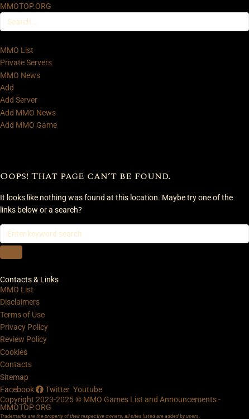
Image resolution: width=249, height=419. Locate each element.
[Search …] (124, 21)
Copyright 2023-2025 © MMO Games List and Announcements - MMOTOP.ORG (110, 403)
